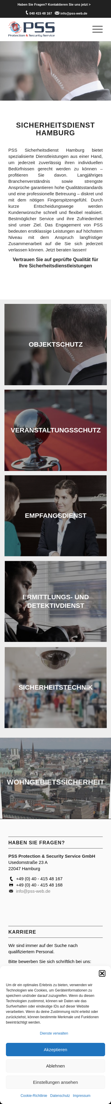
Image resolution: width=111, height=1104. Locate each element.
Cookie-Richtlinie (33, 1096)
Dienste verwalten (54, 1033)
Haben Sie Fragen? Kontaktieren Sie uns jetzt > (54, 4)
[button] (102, 973)
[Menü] (94, 29)
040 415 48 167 (40, 13)
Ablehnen (55, 1065)
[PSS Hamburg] (46, 29)
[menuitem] (54, 4)
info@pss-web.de (73, 13)
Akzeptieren (55, 1049)
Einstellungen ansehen (55, 1082)
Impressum (81, 1096)
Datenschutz (60, 1096)
